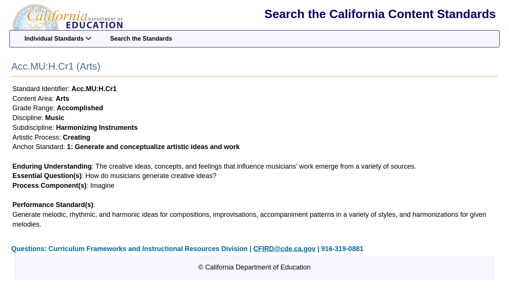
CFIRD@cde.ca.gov (284, 249)
